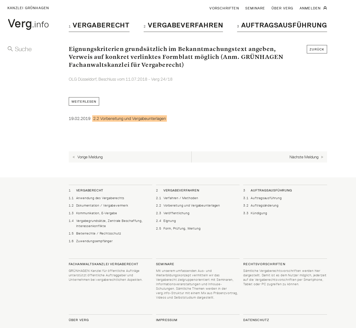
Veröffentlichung (173, 213)
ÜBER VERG (282, 8)
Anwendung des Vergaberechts (97, 198)
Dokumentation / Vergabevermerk (98, 205)
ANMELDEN (310, 8)
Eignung (166, 220)
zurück (317, 49)
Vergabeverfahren (183, 25)
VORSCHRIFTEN (224, 8)
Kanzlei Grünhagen (28, 8)
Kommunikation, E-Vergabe (93, 213)
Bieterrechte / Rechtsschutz (95, 233)
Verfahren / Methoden (177, 198)
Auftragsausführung (282, 25)
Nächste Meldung (302, 157)
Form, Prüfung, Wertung (178, 228)
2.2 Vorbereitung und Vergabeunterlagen (129, 118)
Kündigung (255, 213)
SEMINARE (255, 8)
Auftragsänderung (261, 205)
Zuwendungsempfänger (91, 241)
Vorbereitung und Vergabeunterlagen (188, 205)
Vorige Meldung (91, 157)
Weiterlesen (83, 101)
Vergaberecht (99, 25)
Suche (23, 49)
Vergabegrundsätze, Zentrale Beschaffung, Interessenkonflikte (106, 223)
